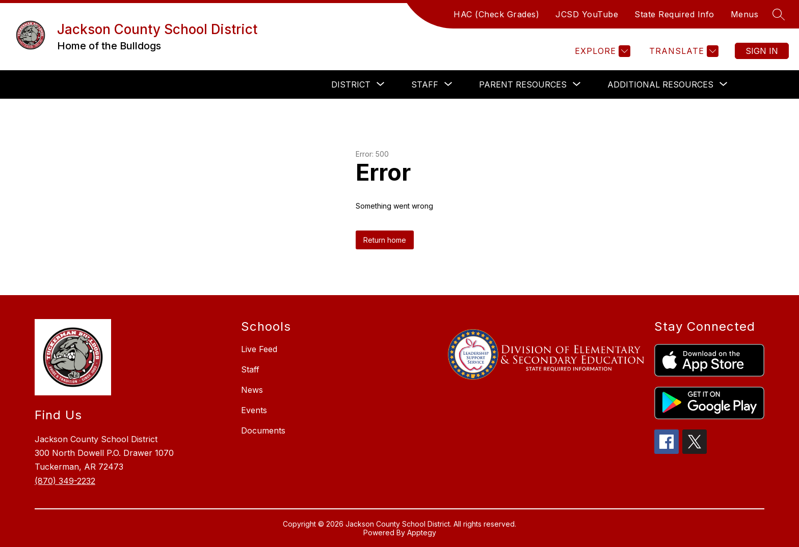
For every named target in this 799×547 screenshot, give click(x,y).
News (252, 390)
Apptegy (421, 532)
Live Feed (259, 349)
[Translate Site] (682, 51)
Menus (745, 14)
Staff (250, 369)
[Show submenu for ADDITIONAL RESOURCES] (660, 84)
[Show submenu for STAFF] (424, 84)
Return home (384, 240)
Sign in (761, 51)
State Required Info (674, 14)
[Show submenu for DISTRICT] (350, 84)
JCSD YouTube (586, 14)
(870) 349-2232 (65, 481)
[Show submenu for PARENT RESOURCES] (523, 84)
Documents (263, 430)
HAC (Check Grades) (496, 14)
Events (254, 410)
